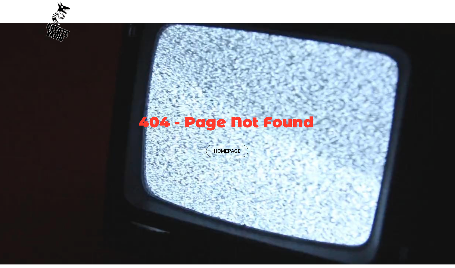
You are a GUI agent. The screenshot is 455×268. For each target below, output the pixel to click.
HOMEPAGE (227, 151)
